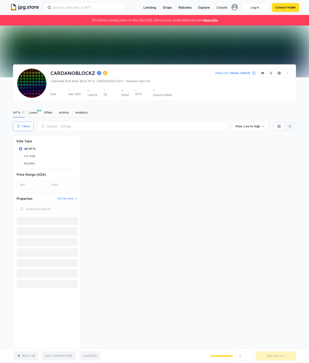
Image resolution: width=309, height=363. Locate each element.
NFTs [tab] (16, 112)
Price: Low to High (250, 126)
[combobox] (90, 7)
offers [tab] (48, 112)
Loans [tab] (33, 112)
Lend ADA (90, 356)
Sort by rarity (68, 198)
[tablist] (154, 113)
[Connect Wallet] (251, 7)
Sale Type (24, 141)
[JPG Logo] (29, 7)
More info (210, 20)
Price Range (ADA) (31, 174)
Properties (24, 199)
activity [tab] (64, 112)
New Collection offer (59, 356)
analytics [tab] (81, 112)
